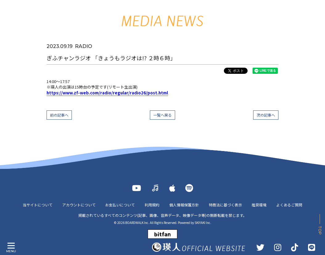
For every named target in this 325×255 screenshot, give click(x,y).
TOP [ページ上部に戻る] (320, 230)
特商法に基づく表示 (225, 204)
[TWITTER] (260, 247)
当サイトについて (37, 204)
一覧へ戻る (162, 115)
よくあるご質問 (289, 204)
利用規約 (152, 204)
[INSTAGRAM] (277, 247)
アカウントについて (78, 204)
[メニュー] (11, 245)
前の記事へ (59, 115)
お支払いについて (120, 204)
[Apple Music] (172, 188)
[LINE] (311, 247)
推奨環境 (259, 204)
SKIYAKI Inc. (203, 222)
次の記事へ (266, 115)
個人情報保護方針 (184, 204)
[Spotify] (189, 188)
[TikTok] (294, 247)
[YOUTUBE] (136, 188)
